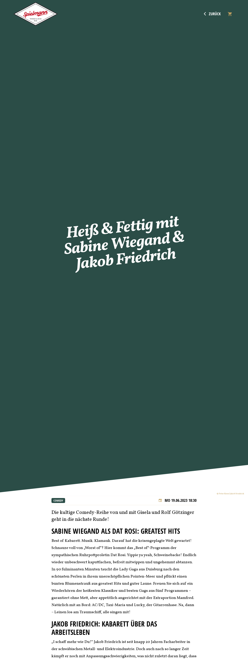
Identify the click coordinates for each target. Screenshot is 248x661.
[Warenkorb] (230, 14)
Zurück (212, 14)
